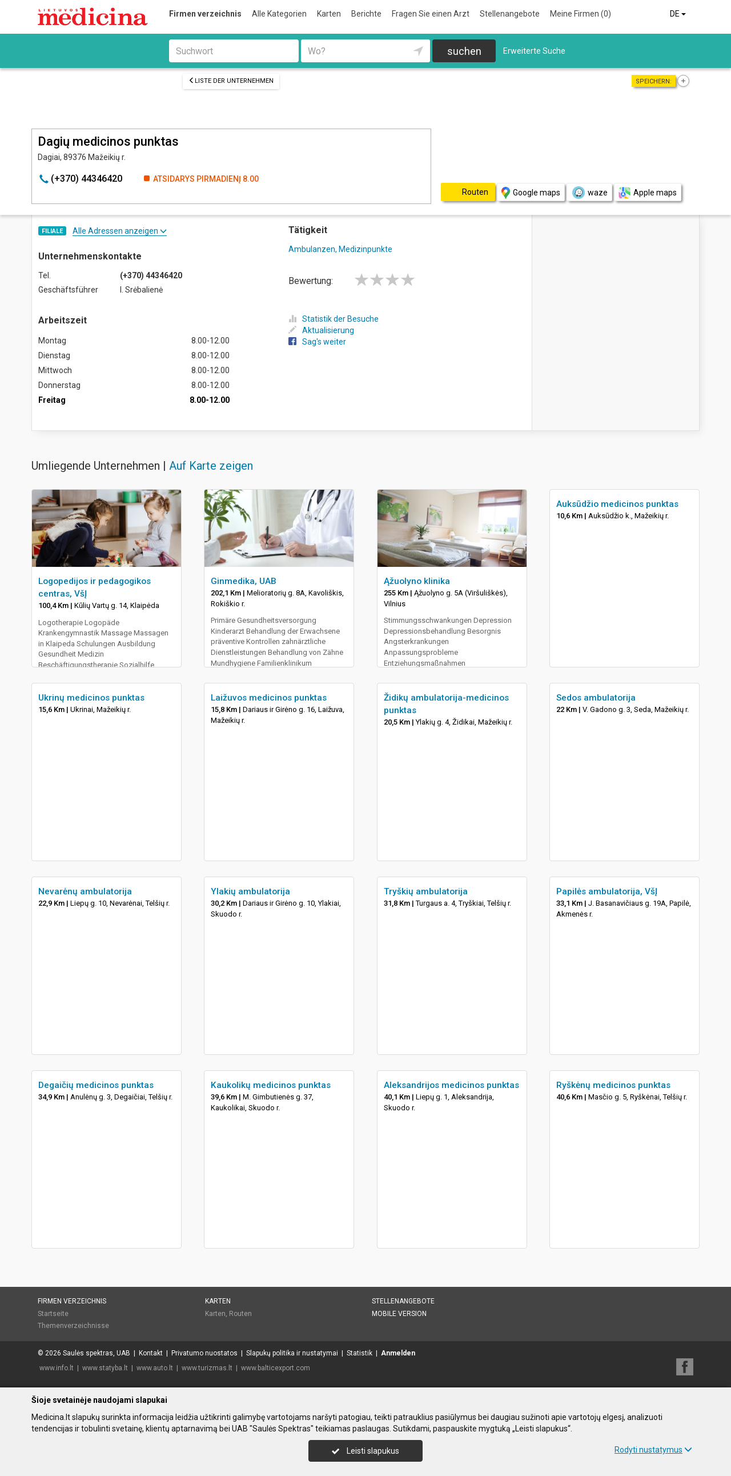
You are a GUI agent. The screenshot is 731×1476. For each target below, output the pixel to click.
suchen (464, 51)
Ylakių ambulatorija (250, 891)
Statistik (359, 1353)
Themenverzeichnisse (73, 1326)
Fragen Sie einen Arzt (430, 13)
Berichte (366, 13)
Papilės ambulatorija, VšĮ (606, 891)
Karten (329, 13)
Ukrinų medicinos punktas (91, 698)
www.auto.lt (154, 1368)
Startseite (53, 1314)
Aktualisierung (321, 330)
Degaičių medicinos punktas (96, 1085)
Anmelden (398, 1353)
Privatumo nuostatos (204, 1353)
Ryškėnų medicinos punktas (613, 1085)
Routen (240, 1314)
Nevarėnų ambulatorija (85, 891)
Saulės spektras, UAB (96, 1353)
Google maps (530, 193)
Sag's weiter (317, 341)
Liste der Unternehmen (231, 81)
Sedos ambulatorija (596, 698)
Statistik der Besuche (333, 318)
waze (589, 192)
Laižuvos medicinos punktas (269, 698)
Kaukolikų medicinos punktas (271, 1085)
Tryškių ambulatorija (426, 891)
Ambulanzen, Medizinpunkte (340, 249)
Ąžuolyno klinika (417, 581)
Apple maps (647, 193)
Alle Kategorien (279, 13)
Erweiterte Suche (534, 50)
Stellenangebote (510, 13)
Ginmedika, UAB (243, 581)
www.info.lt (56, 1368)
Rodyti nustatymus (653, 1449)
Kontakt (151, 1353)
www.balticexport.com (275, 1368)
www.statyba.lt (105, 1368)
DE (679, 13)
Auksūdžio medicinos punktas (617, 504)
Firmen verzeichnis (205, 13)
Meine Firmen (580, 13)
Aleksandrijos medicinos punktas (451, 1085)
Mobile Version (399, 1314)
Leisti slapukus (365, 1450)
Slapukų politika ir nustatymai (292, 1353)
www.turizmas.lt (207, 1368)
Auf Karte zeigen (211, 466)
